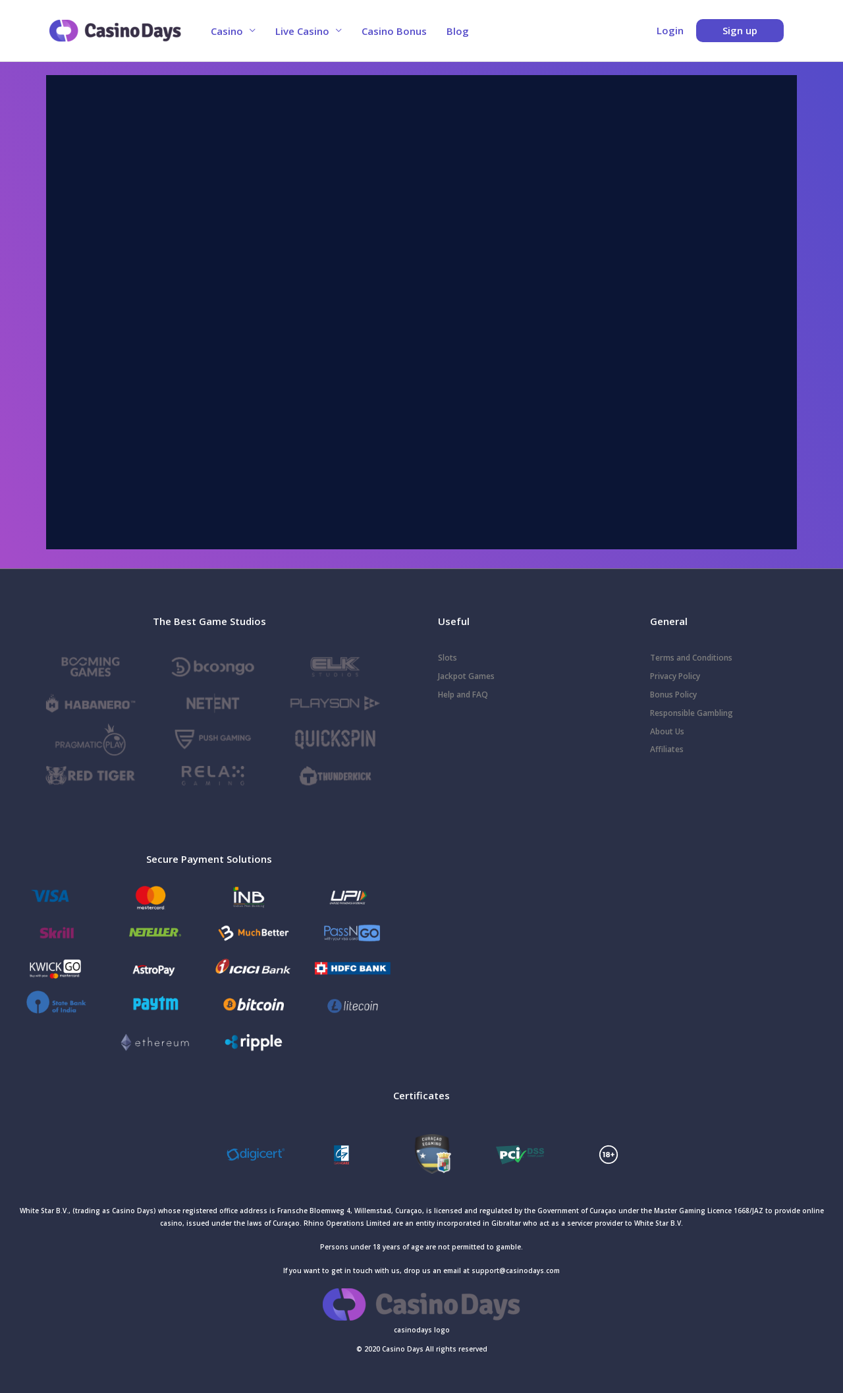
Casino (227, 31)
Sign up (739, 30)
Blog (458, 31)
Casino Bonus (394, 31)
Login (670, 30)
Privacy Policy (675, 676)
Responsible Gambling (691, 713)
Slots (447, 657)
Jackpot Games (466, 676)
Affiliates (667, 749)
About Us (667, 731)
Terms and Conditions (691, 657)
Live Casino (302, 31)
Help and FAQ (463, 694)
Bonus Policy (673, 694)
